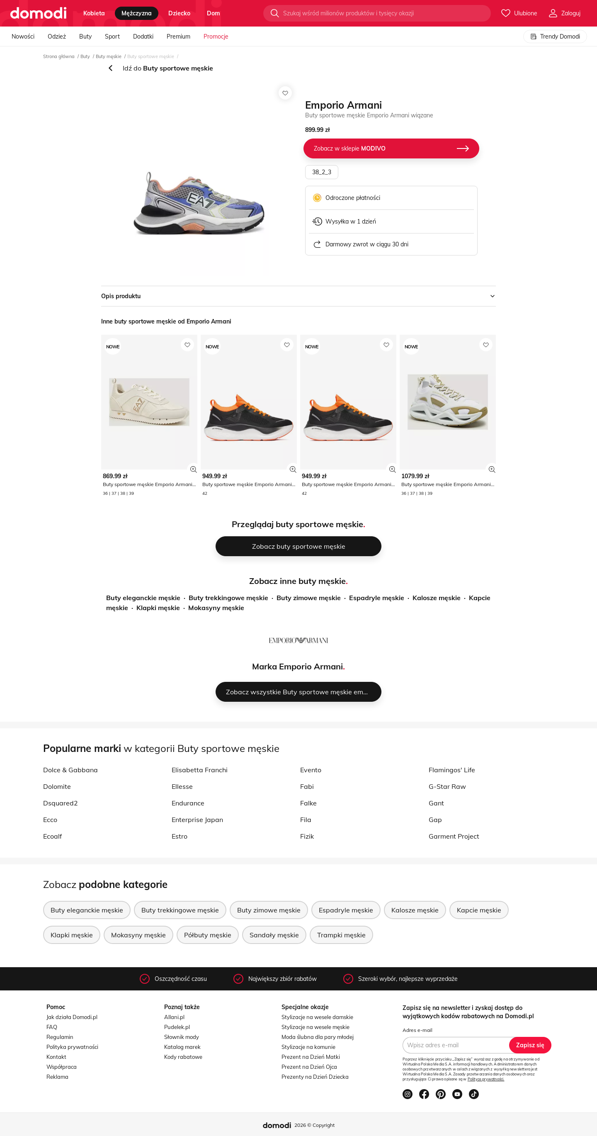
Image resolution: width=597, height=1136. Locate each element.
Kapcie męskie (479, 910)
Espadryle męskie (376, 598)
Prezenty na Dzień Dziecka (315, 1076)
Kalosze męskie (437, 598)
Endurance (188, 803)
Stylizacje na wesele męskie (315, 1027)
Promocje (216, 36)
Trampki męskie (341, 935)
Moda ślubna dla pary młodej (318, 1037)
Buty (85, 36)
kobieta (94, 13)
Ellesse (182, 786)
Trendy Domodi (555, 36)
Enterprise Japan (197, 819)
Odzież (57, 36)
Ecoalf (52, 836)
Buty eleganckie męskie (143, 598)
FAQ (51, 1027)
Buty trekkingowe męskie (228, 598)
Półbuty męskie (207, 935)
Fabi (307, 786)
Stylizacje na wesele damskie (317, 1017)
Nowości (23, 36)
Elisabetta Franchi (200, 770)
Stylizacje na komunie (308, 1047)
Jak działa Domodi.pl (71, 1017)
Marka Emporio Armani (297, 666)
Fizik (307, 836)
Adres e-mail (417, 1030)
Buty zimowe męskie (309, 598)
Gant (436, 803)
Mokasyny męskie (216, 607)
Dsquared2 (60, 803)
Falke (308, 803)
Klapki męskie (158, 607)
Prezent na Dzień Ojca (309, 1066)
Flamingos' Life (452, 770)
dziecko (179, 13)
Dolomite (57, 786)
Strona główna (59, 56)
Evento (310, 770)
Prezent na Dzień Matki (311, 1056)
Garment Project (454, 836)
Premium (178, 36)
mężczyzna (136, 13)
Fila (305, 819)
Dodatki (143, 36)
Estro (179, 836)
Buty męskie (108, 56)
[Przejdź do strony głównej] (38, 13)
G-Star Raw (447, 786)
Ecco (50, 819)
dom (213, 13)
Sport (112, 36)
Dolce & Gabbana (70, 770)
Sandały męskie (274, 935)
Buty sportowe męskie (150, 56)
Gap (435, 819)
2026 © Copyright (314, 1125)
